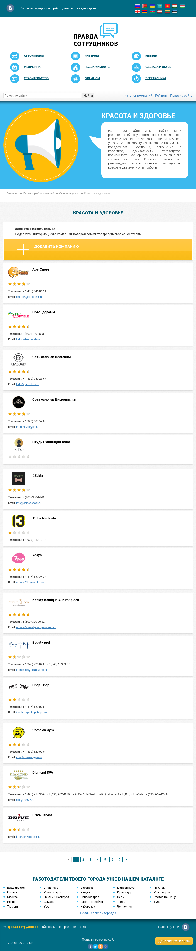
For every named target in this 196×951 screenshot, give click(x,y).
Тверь (121, 901)
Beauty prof (41, 642)
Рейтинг (161, 95)
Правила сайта (181, 95)
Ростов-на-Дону (165, 897)
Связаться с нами (20, 943)
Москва (12, 897)
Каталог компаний (138, 95)
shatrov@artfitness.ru (29, 297)
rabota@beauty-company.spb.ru (36, 627)
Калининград (53, 892)
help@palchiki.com (27, 384)
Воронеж (87, 887)
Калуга (85, 892)
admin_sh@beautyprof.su (32, 670)
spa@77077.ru (25, 800)
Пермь (121, 897)
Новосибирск (90, 897)
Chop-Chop (40, 685)
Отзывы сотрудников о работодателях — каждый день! (58, 8)
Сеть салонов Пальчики (51, 357)
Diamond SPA (42, 772)
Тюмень (13, 906)
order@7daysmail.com (30, 582)
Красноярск (162, 892)
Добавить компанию (48, 249)
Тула (157, 901)
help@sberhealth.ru (28, 339)
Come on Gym (43, 730)
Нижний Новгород (56, 897)
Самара (49, 901)
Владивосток (16, 887)
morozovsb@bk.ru (27, 427)
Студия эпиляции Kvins (51, 442)
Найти (88, 95)
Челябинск (124, 906)
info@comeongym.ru (29, 757)
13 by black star (44, 518)
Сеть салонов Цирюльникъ (54, 399)
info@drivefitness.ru (28, 836)
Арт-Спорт (40, 269)
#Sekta (37, 476)
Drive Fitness (42, 815)
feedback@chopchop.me (31, 712)
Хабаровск (88, 906)
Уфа (46, 906)
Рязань (12, 901)
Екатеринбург (126, 887)
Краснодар (124, 892)
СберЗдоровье (43, 312)
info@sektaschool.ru (28, 503)
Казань (12, 892)
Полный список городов (98, 913)
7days (37, 555)
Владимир (51, 887)
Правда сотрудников (22, 927)
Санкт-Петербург (92, 901)
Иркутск (159, 887)
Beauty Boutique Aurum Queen (55, 600)
